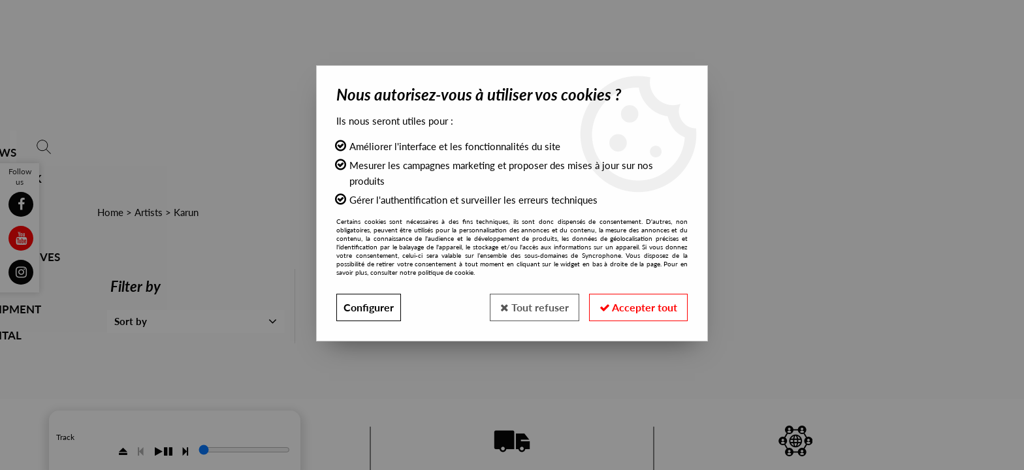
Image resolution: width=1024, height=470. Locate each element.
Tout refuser (534, 307)
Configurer (369, 307)
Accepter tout (638, 307)
